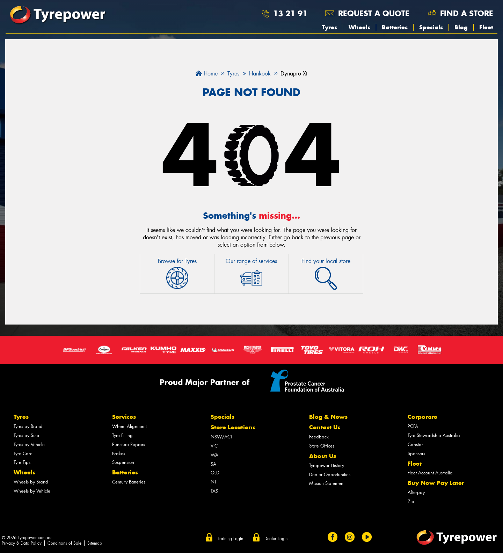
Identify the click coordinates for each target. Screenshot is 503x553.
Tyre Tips (22, 462)
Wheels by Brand (31, 482)
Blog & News (328, 417)
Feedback (319, 437)
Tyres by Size (26, 435)
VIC (214, 446)
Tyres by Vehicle (29, 445)
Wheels (359, 27)
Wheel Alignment (129, 426)
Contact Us (324, 427)
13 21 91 (290, 13)
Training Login (230, 538)
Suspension (123, 462)
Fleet (486, 27)
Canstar (415, 445)
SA (213, 464)
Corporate (422, 417)
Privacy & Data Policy (22, 543)
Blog (461, 27)
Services (124, 417)
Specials (431, 27)
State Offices (321, 446)
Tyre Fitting (122, 435)
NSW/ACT (222, 437)
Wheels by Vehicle (32, 491)
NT (214, 482)
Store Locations (233, 427)
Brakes (118, 454)
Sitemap (94, 543)
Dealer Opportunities (329, 475)
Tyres (329, 27)
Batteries (395, 27)
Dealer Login (275, 538)
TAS (214, 491)
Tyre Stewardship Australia (434, 435)
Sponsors (416, 454)
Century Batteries (128, 482)
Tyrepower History (326, 465)
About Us (322, 456)
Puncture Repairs (128, 445)
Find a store (466, 13)
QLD (215, 473)
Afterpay (416, 492)
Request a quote (373, 13)
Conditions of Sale (64, 543)
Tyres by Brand (28, 426)
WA (214, 455)
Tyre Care (23, 454)
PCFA (413, 426)
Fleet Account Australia (430, 473)
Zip (411, 501)
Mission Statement (326, 483)
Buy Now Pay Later (436, 483)
